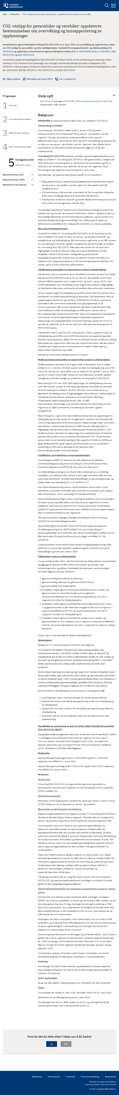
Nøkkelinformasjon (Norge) (14, 185)
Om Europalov (54, 1076)
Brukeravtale (110, 1076)
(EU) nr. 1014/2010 (81, 51)
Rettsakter (15, 14)
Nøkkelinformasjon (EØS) (14, 179)
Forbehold (70, 1076)
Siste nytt (45, 96)
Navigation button (113, 5)
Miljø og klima (13, 79)
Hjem (5, 14)
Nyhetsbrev (37, 1076)
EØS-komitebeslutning (87, 101)
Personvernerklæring (90, 1076)
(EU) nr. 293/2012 (101, 51)
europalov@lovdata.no (106, 1089)
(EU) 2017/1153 (26, 54)
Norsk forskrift (47, 101)
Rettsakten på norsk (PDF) (40, 79)
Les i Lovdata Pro (67, 79)
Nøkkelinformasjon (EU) (13, 174)
